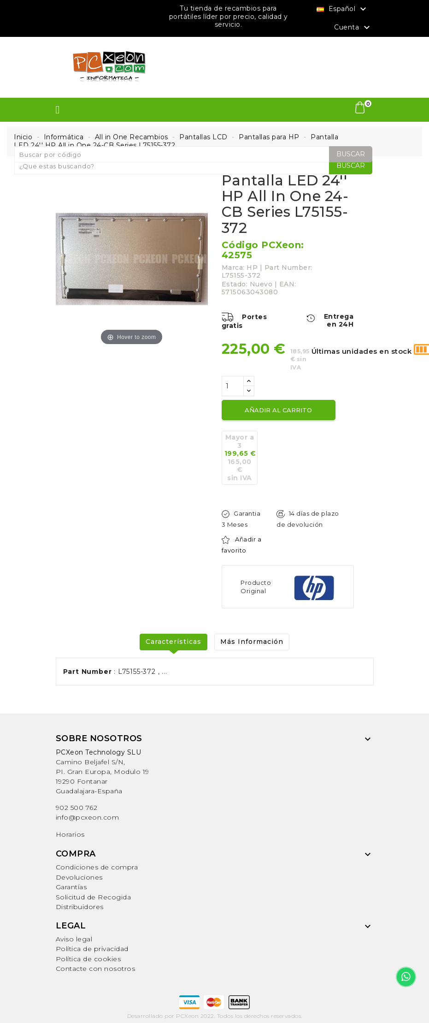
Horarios (70, 834)
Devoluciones (79, 877)
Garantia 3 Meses (241, 519)
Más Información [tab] (251, 641)
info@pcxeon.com (87, 817)
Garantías (71, 887)
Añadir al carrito (278, 410)
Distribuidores (80, 907)
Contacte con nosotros (95, 968)
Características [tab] (173, 641)
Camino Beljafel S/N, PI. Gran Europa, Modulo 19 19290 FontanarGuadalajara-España (102, 771)
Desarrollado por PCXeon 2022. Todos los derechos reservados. (214, 1015)
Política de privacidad (92, 949)
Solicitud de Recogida (93, 897)
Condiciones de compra (97, 867)
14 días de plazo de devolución (307, 519)
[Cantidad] (233, 386)
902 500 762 (77, 807)
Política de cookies (88, 959)
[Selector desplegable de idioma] (343, 9)
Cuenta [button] (353, 27)
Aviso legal (74, 939)
